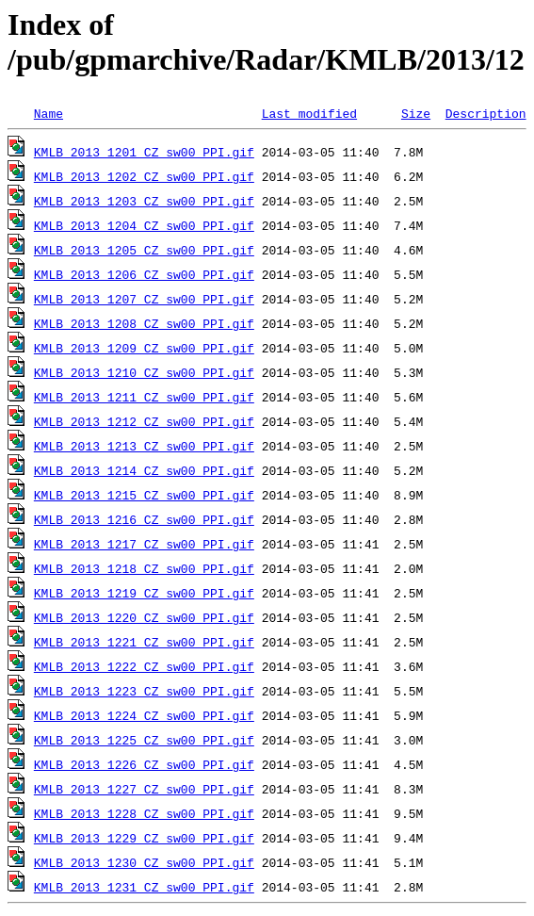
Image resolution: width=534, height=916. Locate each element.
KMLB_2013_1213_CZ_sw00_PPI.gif (144, 445)
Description (485, 113)
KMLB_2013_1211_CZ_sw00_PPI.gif (144, 396)
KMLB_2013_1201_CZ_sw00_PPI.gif (144, 151)
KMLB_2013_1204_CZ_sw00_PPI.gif (144, 225)
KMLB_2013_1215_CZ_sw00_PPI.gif (144, 494)
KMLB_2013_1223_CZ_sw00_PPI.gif (144, 690)
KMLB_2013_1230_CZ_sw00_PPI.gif (144, 862)
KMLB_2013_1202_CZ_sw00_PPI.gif (144, 176)
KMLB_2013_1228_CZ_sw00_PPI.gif (144, 813)
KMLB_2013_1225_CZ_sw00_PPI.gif (144, 739)
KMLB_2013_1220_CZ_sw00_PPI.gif (144, 617)
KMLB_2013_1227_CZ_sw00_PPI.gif (144, 788)
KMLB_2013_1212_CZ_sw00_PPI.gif (144, 421)
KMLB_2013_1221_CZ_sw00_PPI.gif (144, 641)
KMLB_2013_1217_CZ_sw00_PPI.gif (144, 543)
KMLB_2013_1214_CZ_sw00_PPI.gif (144, 470)
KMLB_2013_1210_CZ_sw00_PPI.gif (144, 372)
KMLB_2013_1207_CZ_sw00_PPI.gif (144, 298)
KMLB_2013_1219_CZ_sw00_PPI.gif (144, 592)
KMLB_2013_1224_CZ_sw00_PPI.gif (144, 715)
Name (48, 113)
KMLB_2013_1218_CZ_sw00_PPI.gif (144, 568)
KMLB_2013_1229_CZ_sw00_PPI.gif (144, 837)
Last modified (309, 113)
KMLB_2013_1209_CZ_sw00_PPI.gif (144, 347)
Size (415, 113)
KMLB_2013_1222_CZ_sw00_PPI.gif (144, 666)
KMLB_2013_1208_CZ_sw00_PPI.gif (144, 323)
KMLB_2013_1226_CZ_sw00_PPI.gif (144, 764)
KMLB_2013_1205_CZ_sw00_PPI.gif (144, 249)
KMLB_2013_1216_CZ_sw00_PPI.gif (144, 519)
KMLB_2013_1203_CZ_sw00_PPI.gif (144, 200)
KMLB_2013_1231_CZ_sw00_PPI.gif (144, 886)
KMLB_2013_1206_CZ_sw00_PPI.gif (144, 274)
